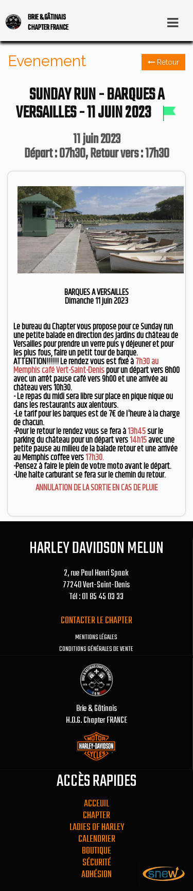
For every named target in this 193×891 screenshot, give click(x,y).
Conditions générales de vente (96, 649)
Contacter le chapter (96, 620)
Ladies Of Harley (96, 827)
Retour (163, 62)
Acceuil (96, 804)
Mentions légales (96, 637)
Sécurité (96, 863)
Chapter (96, 815)
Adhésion (96, 874)
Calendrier (96, 839)
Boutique (96, 851)
